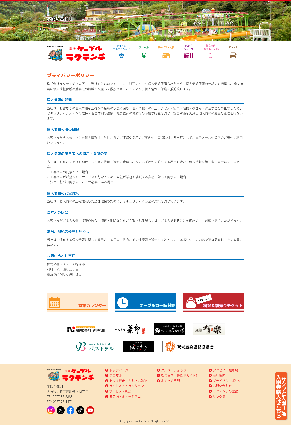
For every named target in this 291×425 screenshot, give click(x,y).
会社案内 (219, 375)
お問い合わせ (222, 385)
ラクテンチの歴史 (225, 391)
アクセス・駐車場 (225, 370)
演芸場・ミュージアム (125, 396)
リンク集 (219, 396)
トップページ (118, 370)
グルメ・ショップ (173, 370)
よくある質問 (170, 380)
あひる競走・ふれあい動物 (128, 380)
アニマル (115, 375)
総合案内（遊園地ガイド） (180, 375)
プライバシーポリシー (228, 380)
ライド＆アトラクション (126, 385)
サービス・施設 (120, 391)
